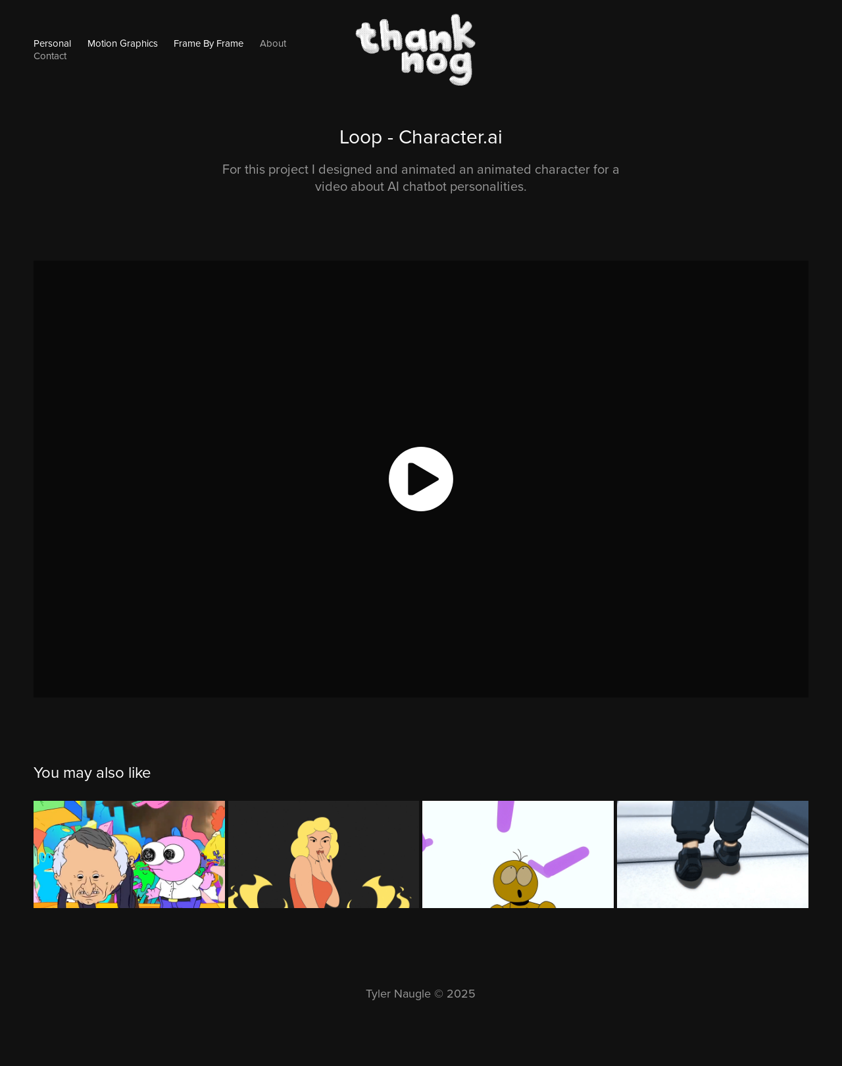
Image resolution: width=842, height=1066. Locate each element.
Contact (50, 56)
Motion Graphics (122, 43)
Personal (52, 43)
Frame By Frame (208, 43)
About (273, 43)
